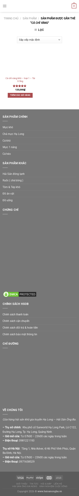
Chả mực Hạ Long (13, 134)
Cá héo (7, 153)
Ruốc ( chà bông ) (13, 180)
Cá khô (7, 140)
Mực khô (8, 127)
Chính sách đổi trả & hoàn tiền (20, 327)
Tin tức (34, 484)
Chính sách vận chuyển (16, 321)
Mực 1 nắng (10, 147)
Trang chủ (11, 18)
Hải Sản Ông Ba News (24, 486)
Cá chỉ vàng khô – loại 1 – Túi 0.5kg (20, 80)
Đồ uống (8, 200)
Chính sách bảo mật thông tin (20, 334)
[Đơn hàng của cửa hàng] (39, 40)
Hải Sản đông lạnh (14, 174)
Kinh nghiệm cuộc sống (53, 486)
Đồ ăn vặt (8, 193)
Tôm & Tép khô (11, 187)
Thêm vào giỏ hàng (20, 95)
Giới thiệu (21, 484)
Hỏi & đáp (46, 484)
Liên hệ (58, 484)
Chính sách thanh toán (15, 314)
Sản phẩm (30, 18)
